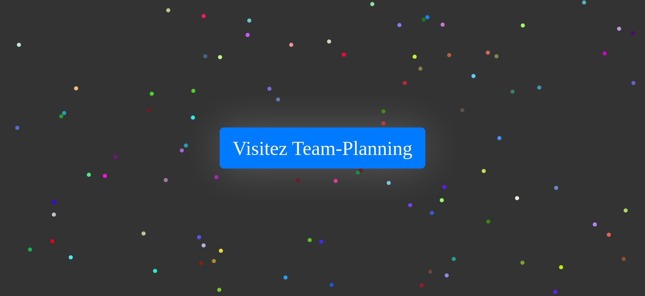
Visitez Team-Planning (323, 148)
